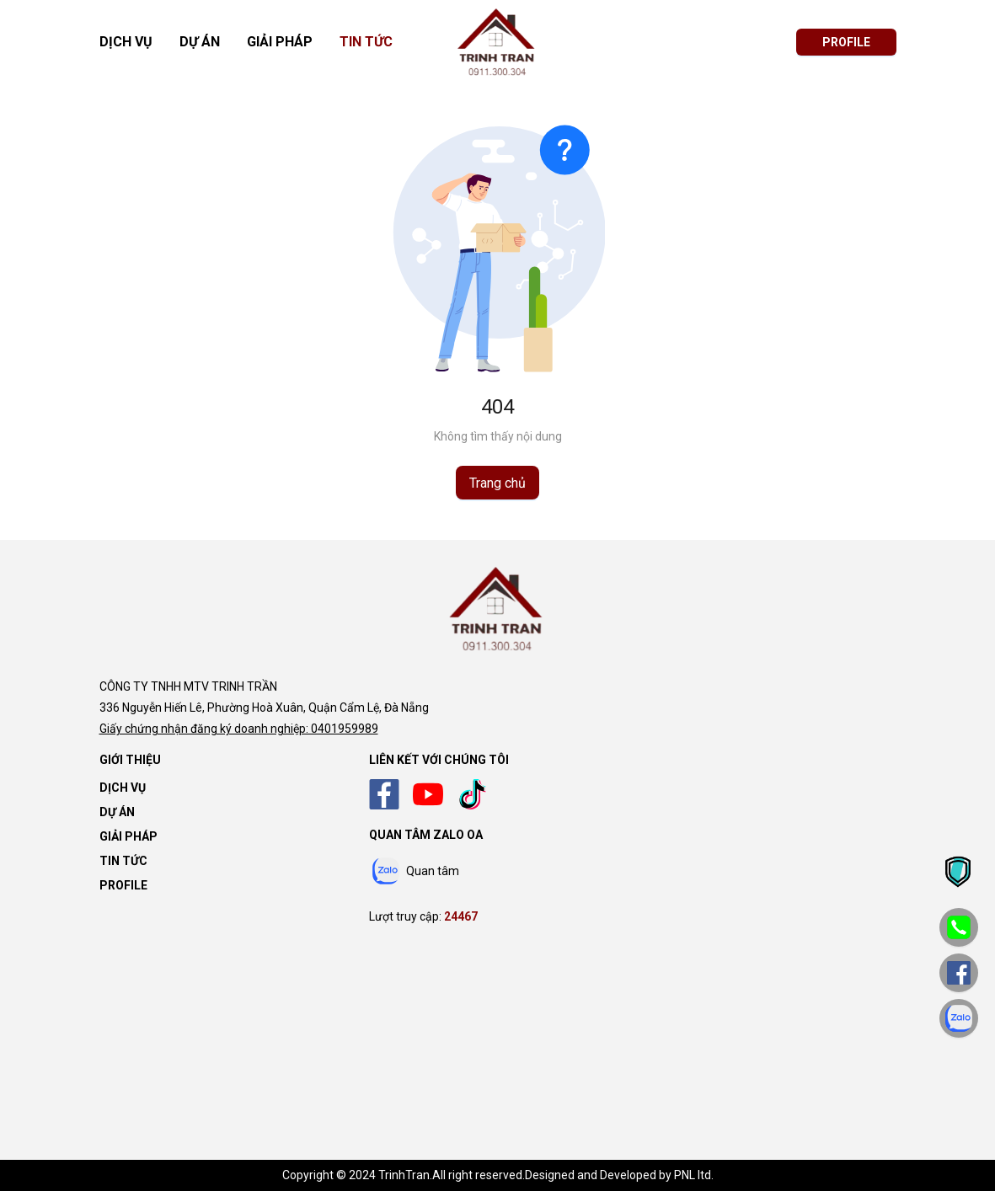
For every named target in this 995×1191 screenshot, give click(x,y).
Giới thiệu (130, 759)
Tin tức (366, 42)
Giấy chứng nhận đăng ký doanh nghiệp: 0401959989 (238, 728)
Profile (123, 885)
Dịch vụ (125, 42)
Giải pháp (280, 42)
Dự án (199, 42)
